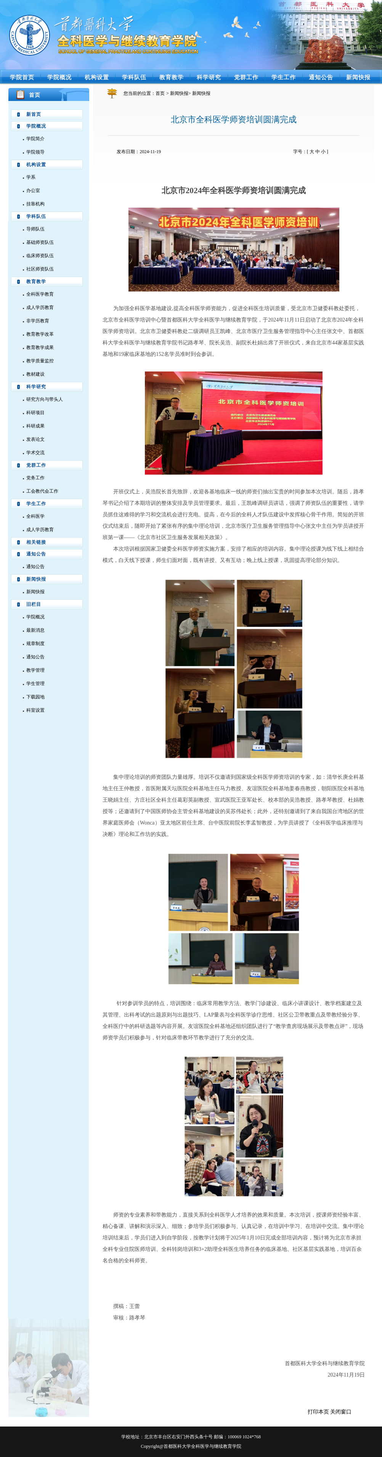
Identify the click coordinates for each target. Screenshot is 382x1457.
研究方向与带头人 (44, 399)
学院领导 (35, 152)
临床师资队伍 (40, 255)
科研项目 (35, 412)
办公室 (33, 190)
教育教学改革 (40, 334)
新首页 (33, 114)
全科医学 (35, 516)
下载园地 (35, 697)
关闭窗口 (341, 1412)
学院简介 (35, 138)
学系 (30, 177)
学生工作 (283, 77)
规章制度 (35, 643)
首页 (160, 93)
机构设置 (97, 77)
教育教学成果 (40, 347)
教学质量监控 (40, 360)
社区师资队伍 (40, 269)
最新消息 (35, 630)
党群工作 (246, 77)
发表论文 (35, 439)
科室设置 (35, 710)
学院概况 (59, 77)
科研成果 (35, 426)
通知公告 (321, 77)
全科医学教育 (40, 294)
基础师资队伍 (40, 242)
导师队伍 (35, 229)
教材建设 (35, 374)
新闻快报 (358, 77)
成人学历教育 (40, 307)
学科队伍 (134, 77)
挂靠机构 (35, 204)
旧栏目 (33, 604)
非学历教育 (37, 320)
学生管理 (35, 683)
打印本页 (318, 1412)
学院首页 (22, 77)
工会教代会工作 (42, 491)
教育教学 (171, 77)
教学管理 (35, 670)
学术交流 (35, 452)
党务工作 (35, 477)
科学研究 (209, 77)
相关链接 (36, 542)
